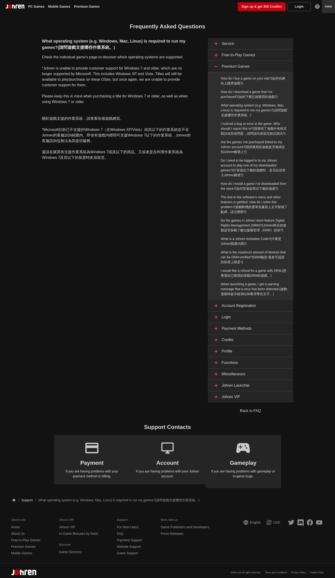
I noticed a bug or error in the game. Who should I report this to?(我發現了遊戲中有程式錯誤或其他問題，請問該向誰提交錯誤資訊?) (254, 128)
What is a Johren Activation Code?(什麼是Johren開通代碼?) (251, 241)
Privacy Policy (298, 569)
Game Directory (70, 548)
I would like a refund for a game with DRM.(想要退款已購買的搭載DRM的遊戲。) (253, 273)
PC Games (36, 6)
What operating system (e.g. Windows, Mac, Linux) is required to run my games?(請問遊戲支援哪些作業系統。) (254, 110)
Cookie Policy (317, 569)
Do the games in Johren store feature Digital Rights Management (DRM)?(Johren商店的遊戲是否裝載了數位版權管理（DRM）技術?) (253, 225)
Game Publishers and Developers (185, 523)
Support (27, 496)
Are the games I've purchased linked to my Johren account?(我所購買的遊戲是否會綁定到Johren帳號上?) (253, 147)
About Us (18, 530)
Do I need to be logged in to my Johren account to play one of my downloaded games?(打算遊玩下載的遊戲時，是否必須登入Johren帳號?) (253, 168)
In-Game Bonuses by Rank (78, 530)
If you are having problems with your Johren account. (167, 459)
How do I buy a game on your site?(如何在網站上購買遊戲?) (253, 80)
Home (15, 523)
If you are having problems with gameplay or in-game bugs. (246, 459)
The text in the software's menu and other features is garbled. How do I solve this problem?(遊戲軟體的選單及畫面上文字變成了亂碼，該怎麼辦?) (254, 204)
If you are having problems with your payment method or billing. (88, 459)
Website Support (129, 543)
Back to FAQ (250, 411)
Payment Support (129, 536)
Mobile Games (59, 6)
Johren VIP (67, 523)
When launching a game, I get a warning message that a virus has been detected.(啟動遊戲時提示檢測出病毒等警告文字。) (254, 289)
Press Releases (172, 530)
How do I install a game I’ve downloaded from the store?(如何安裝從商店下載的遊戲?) (253, 186)
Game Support (127, 549)
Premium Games (87, 6)
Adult (328, 6)
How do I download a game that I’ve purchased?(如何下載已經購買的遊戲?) (249, 94)
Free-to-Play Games (25, 536)
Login (299, 6)
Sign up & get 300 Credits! (261, 6)
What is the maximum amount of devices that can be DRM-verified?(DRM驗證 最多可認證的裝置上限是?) (253, 257)
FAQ (120, 530)
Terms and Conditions (276, 569)
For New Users (127, 523)
